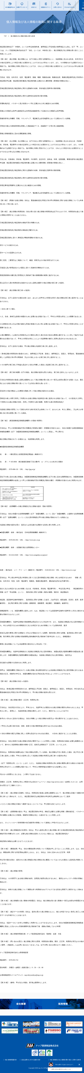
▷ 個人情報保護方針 (10, 1060)
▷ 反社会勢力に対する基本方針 (30, 1060)
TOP (5, 36)
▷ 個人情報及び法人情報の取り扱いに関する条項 (64, 1060)
